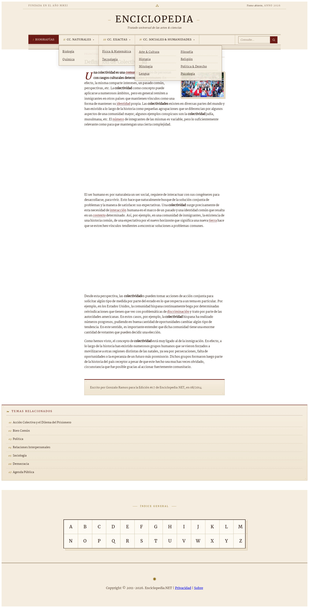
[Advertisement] (154, 159)
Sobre (198, 588)
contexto (99, 215)
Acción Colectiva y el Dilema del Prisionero (42, 422)
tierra (213, 220)
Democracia (21, 464)
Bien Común (21, 430)
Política (18, 439)
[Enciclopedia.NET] (154, 19)
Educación (112, 54)
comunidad (134, 72)
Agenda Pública (23, 472)
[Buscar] (273, 39)
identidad (123, 103)
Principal (92, 54)
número (118, 119)
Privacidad (183, 588)
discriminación (178, 311)
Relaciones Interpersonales (31, 447)
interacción (118, 210)
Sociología (20, 455)
